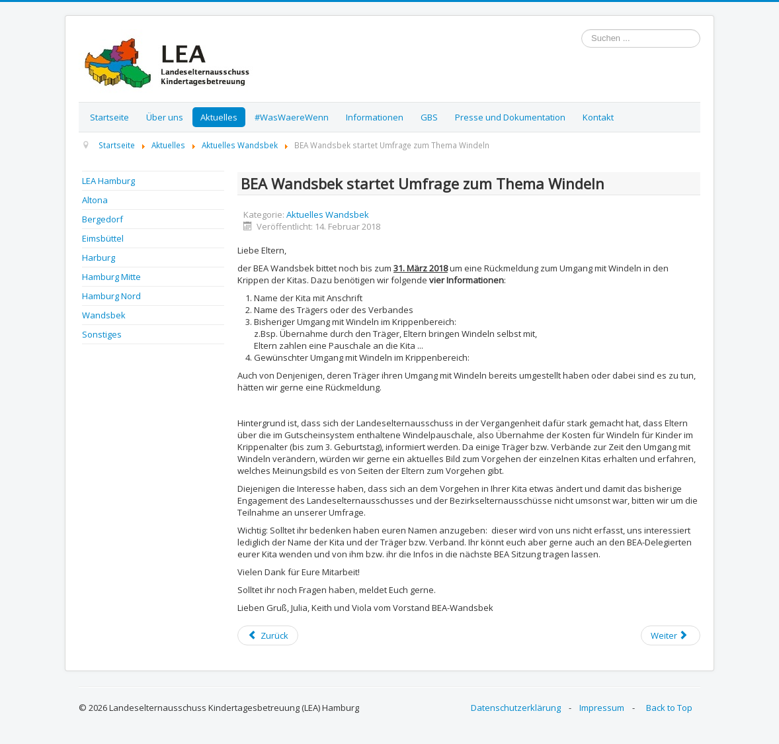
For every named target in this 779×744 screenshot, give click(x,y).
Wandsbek (104, 315)
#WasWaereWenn (292, 117)
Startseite (109, 117)
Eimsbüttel (103, 238)
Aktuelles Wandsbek (327, 214)
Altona (95, 200)
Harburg (98, 257)
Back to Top (669, 707)
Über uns (164, 117)
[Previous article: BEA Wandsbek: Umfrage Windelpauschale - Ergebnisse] (267, 635)
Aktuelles (218, 117)
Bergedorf (102, 219)
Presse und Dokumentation (510, 117)
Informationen (374, 117)
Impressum (601, 707)
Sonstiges (102, 334)
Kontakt (598, 117)
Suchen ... (581, 29)
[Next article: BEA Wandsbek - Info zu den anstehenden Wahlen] (670, 635)
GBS (429, 117)
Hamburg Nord (111, 296)
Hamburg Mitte (111, 277)
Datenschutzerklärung (516, 707)
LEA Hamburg (108, 181)
